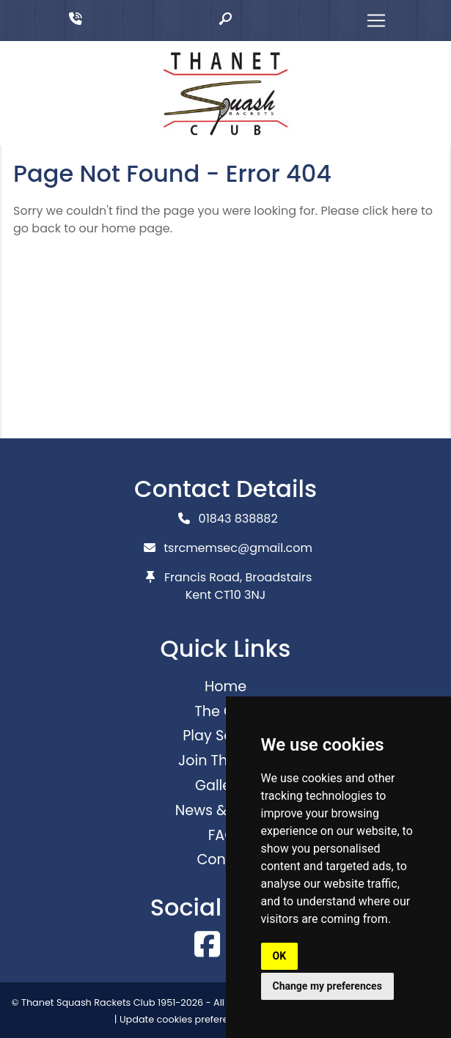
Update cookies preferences (185, 1019)
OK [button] (280, 956)
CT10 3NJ (240, 594)
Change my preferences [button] (327, 986)
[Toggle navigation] (376, 20)
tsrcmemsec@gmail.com (238, 548)
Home (225, 686)
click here (390, 210)
